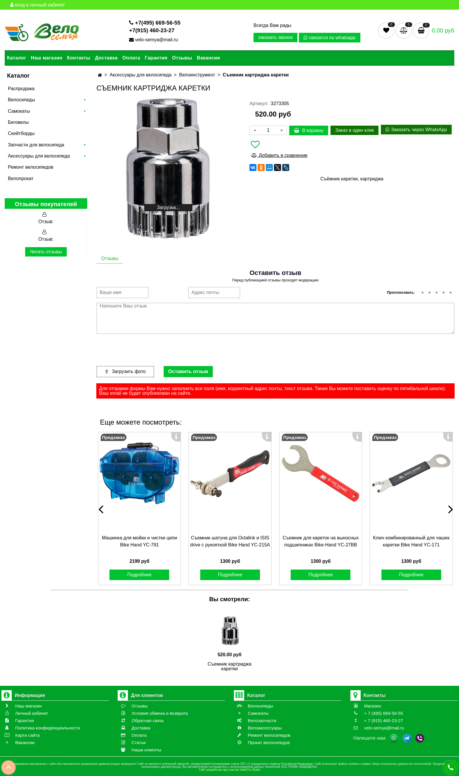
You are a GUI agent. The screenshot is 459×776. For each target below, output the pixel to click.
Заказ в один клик (354, 130)
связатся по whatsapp (330, 37)
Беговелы (18, 122)
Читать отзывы (46, 251)
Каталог (16, 57)
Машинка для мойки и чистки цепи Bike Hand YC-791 (139, 541)
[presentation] (141, 350)
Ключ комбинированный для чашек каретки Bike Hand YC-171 (411, 541)
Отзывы (182, 57)
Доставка (106, 57)
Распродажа (21, 88)
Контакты (78, 57)
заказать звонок (275, 37)
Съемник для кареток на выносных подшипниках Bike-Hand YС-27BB (320, 541)
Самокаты (19, 111)
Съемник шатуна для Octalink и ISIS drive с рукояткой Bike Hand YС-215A (230, 541)
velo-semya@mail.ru (154, 39)
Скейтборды (21, 133)
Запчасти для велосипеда (36, 144)
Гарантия (156, 57)
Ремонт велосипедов (30, 167)
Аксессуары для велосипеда (39, 155)
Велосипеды (21, 99)
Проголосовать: (401, 292)
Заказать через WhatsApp (416, 129)
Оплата (131, 57)
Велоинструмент (197, 74)
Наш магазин (46, 57)
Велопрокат (20, 178)
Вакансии (208, 57)
